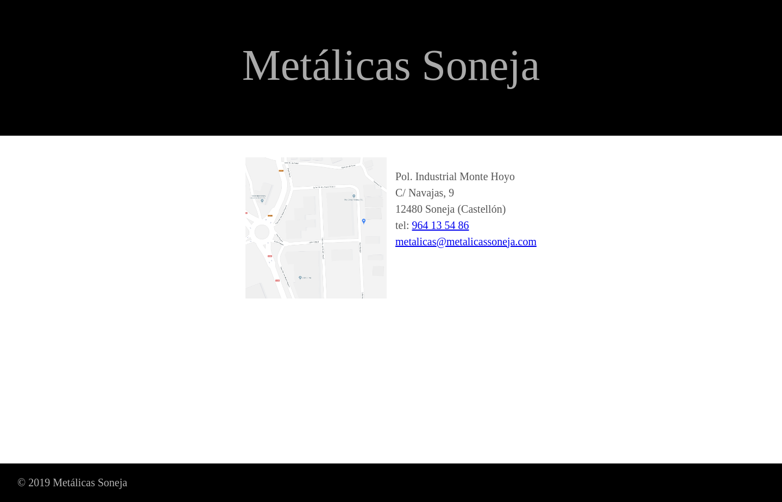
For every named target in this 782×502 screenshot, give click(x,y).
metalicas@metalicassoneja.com (466, 241)
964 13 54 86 (440, 225)
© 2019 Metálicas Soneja (72, 482)
